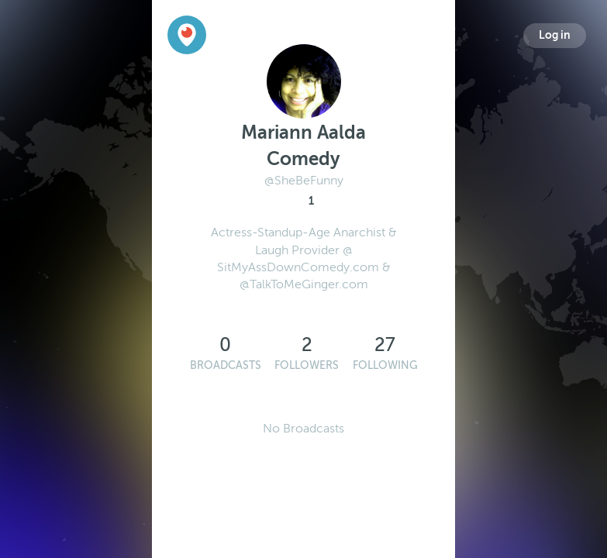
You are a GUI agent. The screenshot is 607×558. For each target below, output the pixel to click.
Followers (306, 365)
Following (385, 365)
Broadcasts (225, 365)
